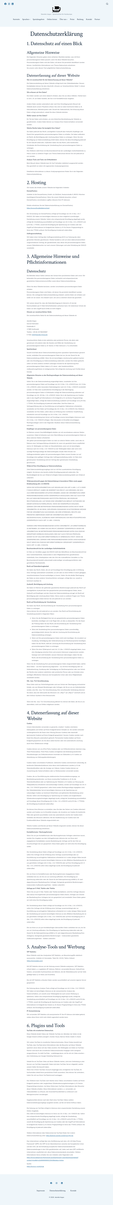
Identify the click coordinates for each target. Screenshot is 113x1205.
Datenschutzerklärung (57, 1190)
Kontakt (89, 19)
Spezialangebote (38, 19)
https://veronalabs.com (34, 961)
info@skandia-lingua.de (40, 335)
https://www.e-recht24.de (35, 1166)
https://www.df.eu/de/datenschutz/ (38, 208)
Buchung (80, 19)
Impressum (41, 1190)
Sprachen (26, 19)
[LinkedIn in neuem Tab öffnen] (12, 3)
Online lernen (52, 19)
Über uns (63, 19)
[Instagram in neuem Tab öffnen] (9, 3)
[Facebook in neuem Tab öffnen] (5, 3)
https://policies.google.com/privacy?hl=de (59, 1136)
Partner (97, 19)
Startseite (16, 19)
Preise (72, 19)
